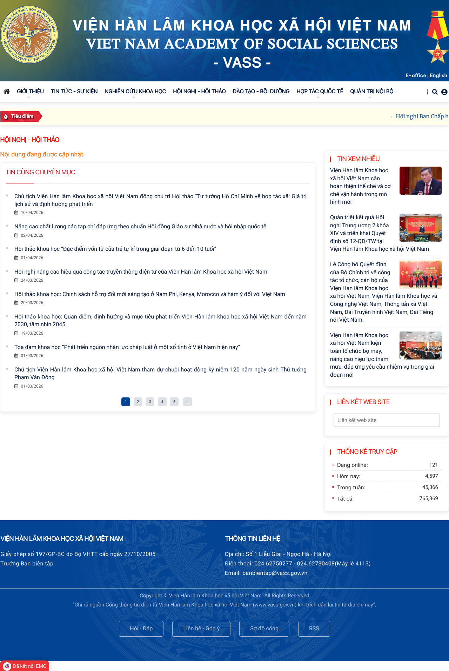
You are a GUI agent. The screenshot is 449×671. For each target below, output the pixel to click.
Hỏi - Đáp (141, 628)
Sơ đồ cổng (264, 628)
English (438, 75)
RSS (314, 628)
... (187, 402)
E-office (416, 75)
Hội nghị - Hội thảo (29, 140)
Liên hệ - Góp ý (201, 628)
